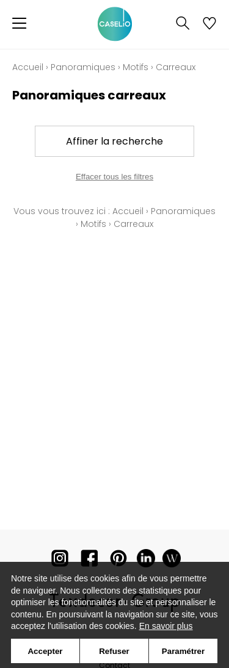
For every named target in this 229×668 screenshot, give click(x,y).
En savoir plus (166, 626)
